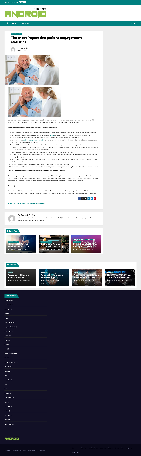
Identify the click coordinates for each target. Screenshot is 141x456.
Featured (7, 336)
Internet (7, 358)
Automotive (8, 305)
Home (14, 23)
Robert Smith (24, 48)
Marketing (8, 367)
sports (6, 402)
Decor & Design (9, 322)
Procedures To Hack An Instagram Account (26, 203)
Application (8, 300)
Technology (44, 272)
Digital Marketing (10, 327)
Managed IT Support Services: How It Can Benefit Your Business (19, 246)
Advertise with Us (93, 448)
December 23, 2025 (48, 280)
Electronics (8, 331)
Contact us (25, 23)
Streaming (77, 272)
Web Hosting (77, 241)
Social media (89, 239)
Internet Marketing (16, 33)
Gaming (7, 344)
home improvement (11, 353)
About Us (83, 448)
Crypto (6, 318)
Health (6, 349)
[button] (131, 23)
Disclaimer (110, 448)
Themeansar (40, 450)
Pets (6, 375)
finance (7, 340)
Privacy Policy (119, 448)
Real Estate (8, 380)
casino (6, 314)
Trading (7, 419)
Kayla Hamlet (23, 249)
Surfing (7, 411)
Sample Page (75, 452)
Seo (5, 389)
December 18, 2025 (81, 280)
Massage (7, 371)
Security (7, 384)
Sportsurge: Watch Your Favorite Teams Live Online (86, 277)
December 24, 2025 (15, 280)
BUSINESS (10, 272)
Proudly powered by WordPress (13, 450)
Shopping (7, 393)
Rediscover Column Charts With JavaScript (52, 245)
